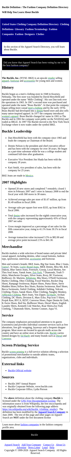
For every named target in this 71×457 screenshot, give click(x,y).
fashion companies (30, 424)
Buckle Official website (19, 370)
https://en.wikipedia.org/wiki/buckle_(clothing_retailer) (29, 409)
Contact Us (48, 444)
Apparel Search (12, 444)
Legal (45, 447)
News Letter (34, 447)
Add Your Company (31, 444)
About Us (60, 444)
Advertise (21, 447)
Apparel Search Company (51, 412)
